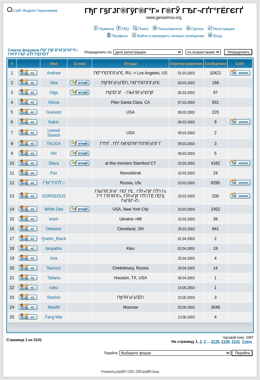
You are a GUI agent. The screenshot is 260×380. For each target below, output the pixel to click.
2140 (225, 341)
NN (54, 153)
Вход (215, 36)
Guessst (53, 112)
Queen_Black (54, 238)
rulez (53, 287)
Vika (54, 82)
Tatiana (53, 278)
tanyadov (53, 248)
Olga (53, 92)
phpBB (120, 372)
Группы (195, 29)
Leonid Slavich (53, 133)
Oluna (53, 102)
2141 (236, 341)
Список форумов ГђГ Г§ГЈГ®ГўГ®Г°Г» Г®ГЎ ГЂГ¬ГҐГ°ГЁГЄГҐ (43, 52)
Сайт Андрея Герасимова (32, 10)
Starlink (54, 297)
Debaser (53, 229)
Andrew (54, 73)
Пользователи (167, 29)
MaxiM (54, 307)
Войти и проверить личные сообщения (168, 36)
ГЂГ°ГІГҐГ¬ (54, 183)
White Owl (53, 209)
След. (247, 341)
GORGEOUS (54, 196)
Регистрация (221, 29)
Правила (104, 29)
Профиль (117, 36)
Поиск (140, 29)
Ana (53, 258)
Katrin (53, 122)
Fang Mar (53, 317)
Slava (54, 163)
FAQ (122, 29)
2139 (215, 341)
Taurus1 (53, 268)
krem (53, 219)
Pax (53, 173)
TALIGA (54, 143)
